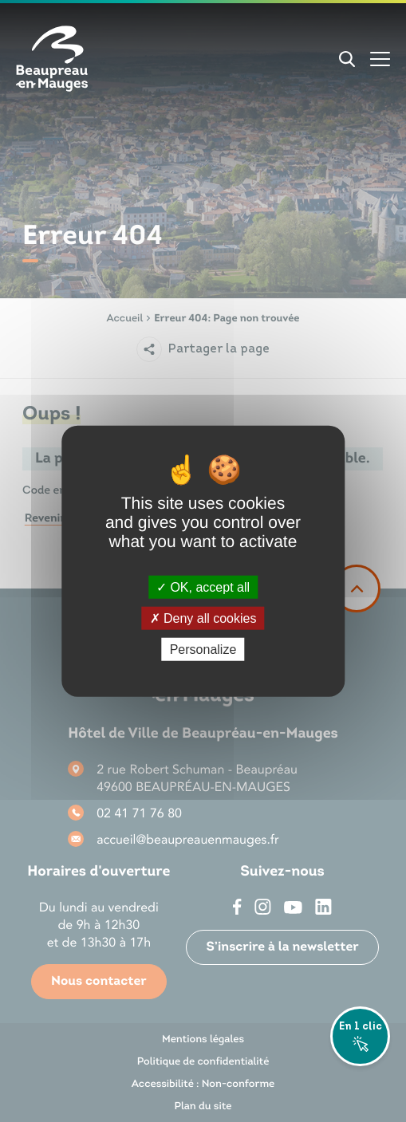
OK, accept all (203, 586)
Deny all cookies (203, 617)
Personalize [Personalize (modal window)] (203, 649)
